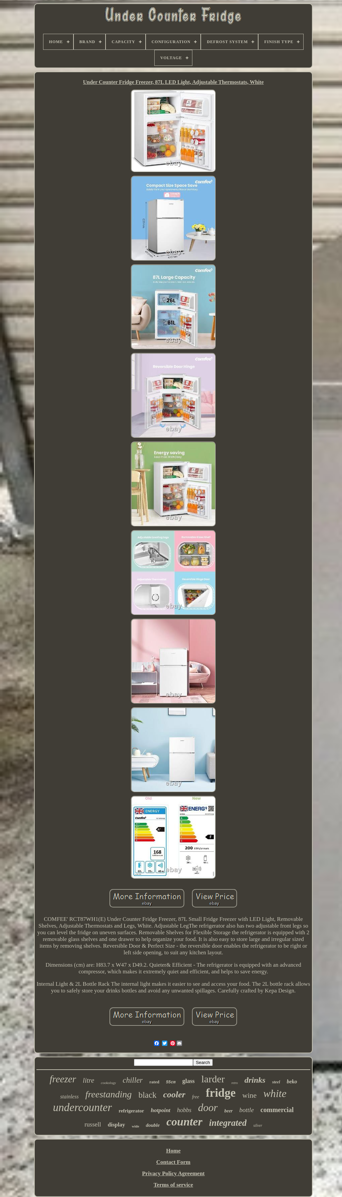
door (208, 1107)
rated (154, 1081)
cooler (174, 1094)
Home (173, 1151)
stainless (69, 1096)
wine (249, 1095)
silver (257, 1125)
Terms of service (173, 1185)
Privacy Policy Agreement (173, 1173)
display (116, 1124)
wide (135, 1126)
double (153, 1125)
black (147, 1094)
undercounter (82, 1107)
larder (213, 1078)
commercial (277, 1109)
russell (92, 1124)
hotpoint (160, 1110)
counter (184, 1121)
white (274, 1093)
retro (234, 1083)
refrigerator (131, 1110)
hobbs (184, 1110)
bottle (246, 1109)
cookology (108, 1083)
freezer (62, 1079)
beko (292, 1081)
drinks (255, 1080)
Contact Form (173, 1162)
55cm (171, 1082)
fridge (220, 1092)
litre (88, 1080)
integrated (228, 1123)
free (195, 1096)
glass (188, 1081)
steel (276, 1081)
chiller (133, 1080)
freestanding (108, 1094)
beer (228, 1110)
